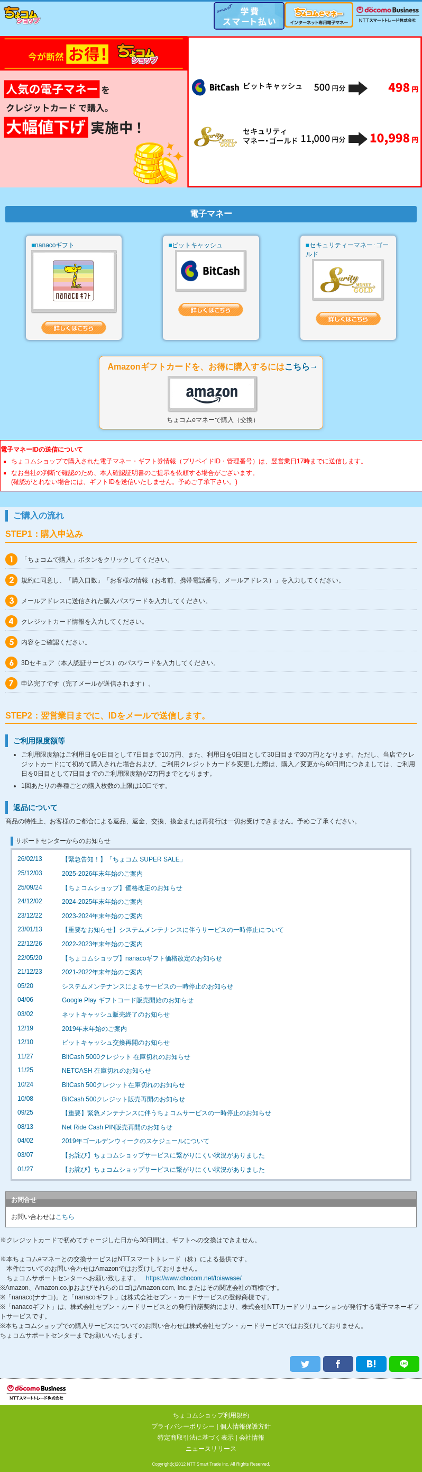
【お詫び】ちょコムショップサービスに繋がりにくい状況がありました (163, 1157)
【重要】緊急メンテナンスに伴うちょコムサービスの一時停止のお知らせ (166, 1115)
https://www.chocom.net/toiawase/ (194, 1280)
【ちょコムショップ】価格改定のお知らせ (122, 890)
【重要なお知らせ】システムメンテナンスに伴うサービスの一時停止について (173, 932)
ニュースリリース (211, 1448)
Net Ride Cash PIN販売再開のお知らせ (117, 1129)
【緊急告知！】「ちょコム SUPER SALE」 (124, 861)
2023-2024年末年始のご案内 (102, 918)
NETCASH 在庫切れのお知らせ (106, 1072)
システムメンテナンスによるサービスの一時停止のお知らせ (147, 988)
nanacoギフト (55, 245)
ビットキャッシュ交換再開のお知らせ (116, 1044)
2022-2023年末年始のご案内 (102, 946)
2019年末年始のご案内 (94, 1031)
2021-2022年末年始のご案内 (102, 974)
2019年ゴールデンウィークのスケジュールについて (135, 1143)
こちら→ (301, 368)
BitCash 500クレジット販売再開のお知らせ (123, 1101)
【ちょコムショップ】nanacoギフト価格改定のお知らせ (142, 960)
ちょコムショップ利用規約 (211, 1415)
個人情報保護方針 (245, 1426)
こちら (65, 1219)
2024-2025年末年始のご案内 (102, 904)
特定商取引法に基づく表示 (196, 1437)
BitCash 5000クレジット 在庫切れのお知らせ (126, 1059)
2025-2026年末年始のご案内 (102, 875)
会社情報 (251, 1437)
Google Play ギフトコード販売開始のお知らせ (128, 1002)
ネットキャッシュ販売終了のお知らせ (116, 1016)
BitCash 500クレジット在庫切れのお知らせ (123, 1087)
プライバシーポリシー (183, 1426)
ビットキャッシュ (197, 245)
